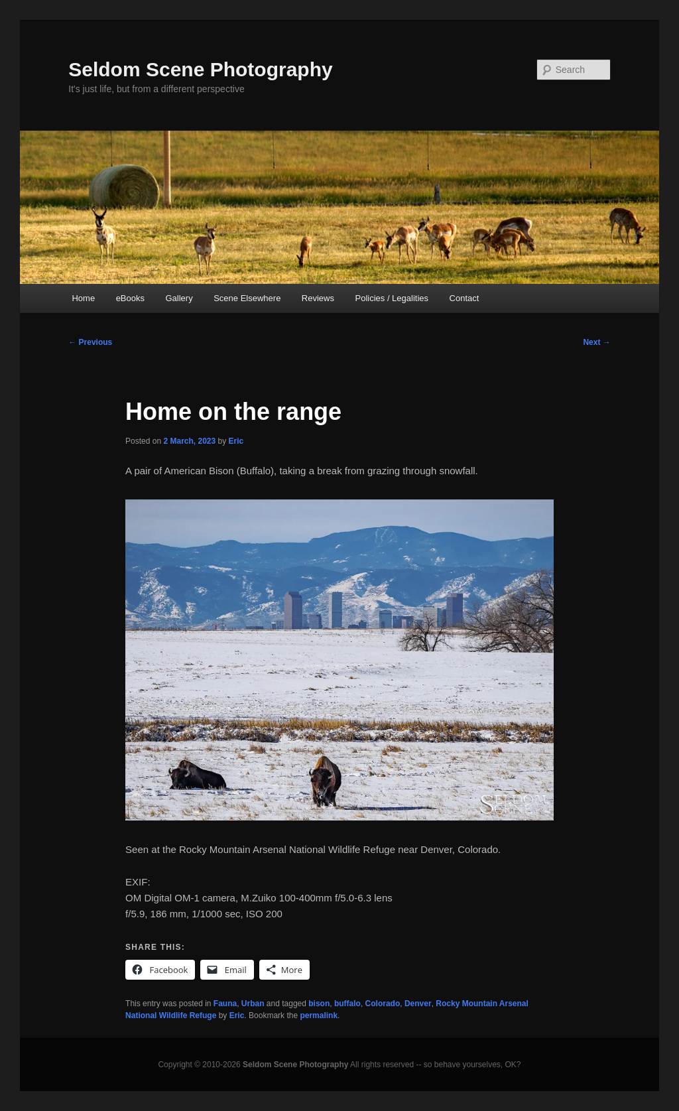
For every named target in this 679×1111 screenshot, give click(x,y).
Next (596, 342)
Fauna (225, 1003)
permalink (319, 1015)
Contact (464, 298)
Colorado (383, 1003)
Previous (90, 342)
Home (83, 298)
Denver (418, 1003)
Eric (236, 441)
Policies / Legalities (391, 298)
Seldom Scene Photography (200, 69)
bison (319, 1003)
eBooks (130, 298)
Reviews (318, 298)
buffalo (347, 1003)
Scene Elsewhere (247, 298)
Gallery (179, 298)
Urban (253, 1003)
